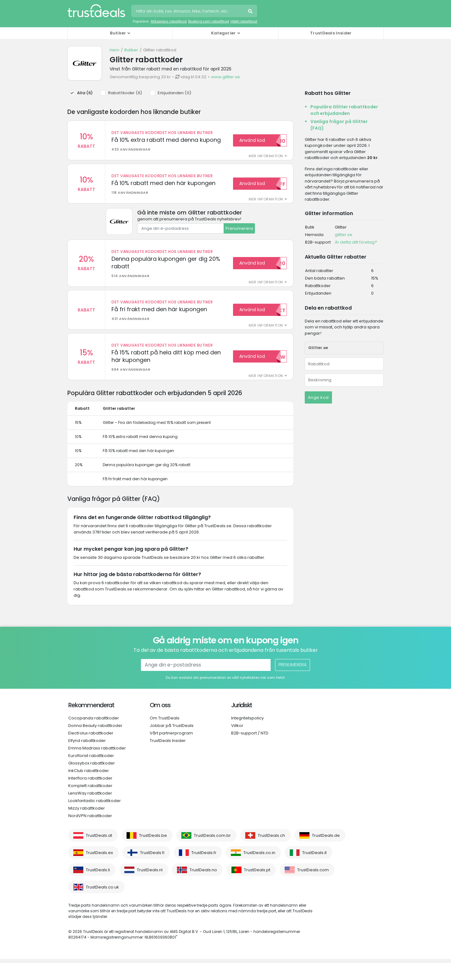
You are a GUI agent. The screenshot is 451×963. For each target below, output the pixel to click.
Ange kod (318, 397)
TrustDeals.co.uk (102, 891)
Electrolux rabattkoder (90, 737)
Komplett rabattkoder (90, 790)
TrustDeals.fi (152, 857)
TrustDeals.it (314, 857)
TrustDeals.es (99, 857)
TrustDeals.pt (257, 874)
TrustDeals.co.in (259, 857)
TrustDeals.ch (271, 839)
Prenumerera (239, 230)
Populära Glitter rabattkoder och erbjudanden (344, 110)
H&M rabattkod (244, 21)
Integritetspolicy (247, 722)
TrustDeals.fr (203, 857)
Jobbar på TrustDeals (172, 730)
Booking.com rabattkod (208, 21)
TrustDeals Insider (330, 33)
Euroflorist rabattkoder (91, 760)
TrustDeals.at (99, 839)
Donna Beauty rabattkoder (95, 730)
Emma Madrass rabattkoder (97, 752)
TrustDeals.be (153, 839)
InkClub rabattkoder (88, 775)
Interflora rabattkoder (90, 782)
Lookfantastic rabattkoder (94, 805)
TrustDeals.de (326, 839)
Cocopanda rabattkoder (93, 722)
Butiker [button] (118, 33)
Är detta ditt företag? (356, 242)
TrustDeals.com (313, 874)
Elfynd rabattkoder (87, 745)
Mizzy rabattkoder (86, 812)
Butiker (131, 50)
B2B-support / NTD (249, 737)
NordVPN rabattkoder (90, 820)
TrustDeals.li (98, 874)
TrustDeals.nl (150, 874)
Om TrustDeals (164, 722)
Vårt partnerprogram (171, 737)
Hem (114, 50)
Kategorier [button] (223, 33)
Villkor (237, 730)
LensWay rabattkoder (90, 797)
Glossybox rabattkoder (91, 767)
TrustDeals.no (203, 874)
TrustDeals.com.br (212, 839)
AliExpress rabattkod (169, 21)
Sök (251, 12)
